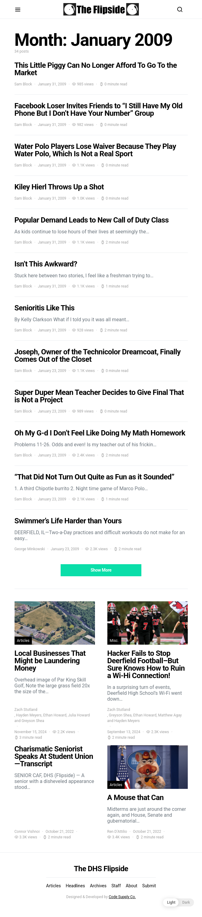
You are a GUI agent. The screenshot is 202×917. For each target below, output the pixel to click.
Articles (23, 640)
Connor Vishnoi (27, 831)
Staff (116, 885)
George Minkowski (30, 549)
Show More (101, 570)
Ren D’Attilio (117, 831)
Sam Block (23, 84)
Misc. (114, 640)
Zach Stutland (26, 709)
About (131, 885)
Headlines (75, 885)
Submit (149, 885)
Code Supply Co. (122, 897)
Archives (98, 885)
